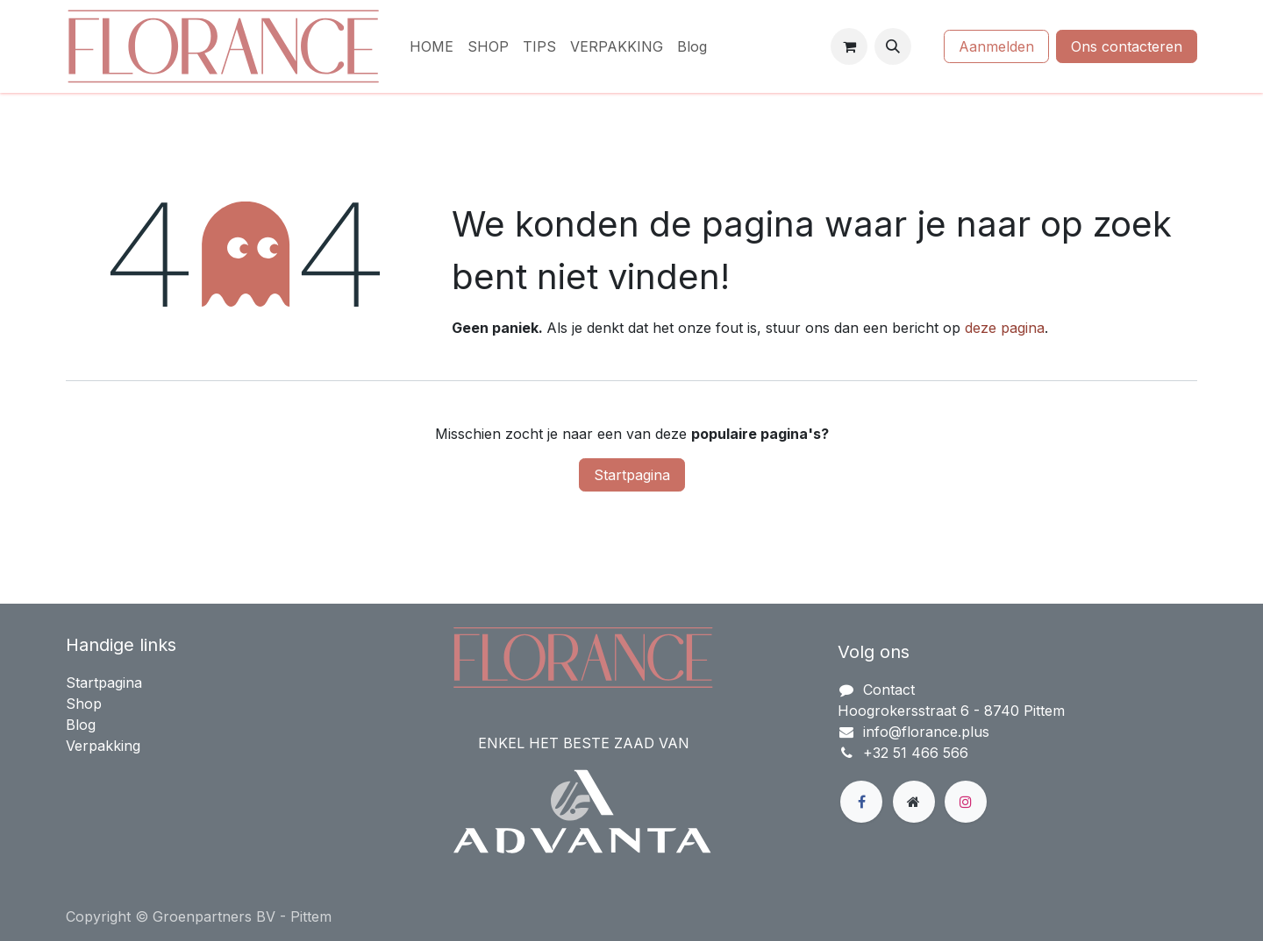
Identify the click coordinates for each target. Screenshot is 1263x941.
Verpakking (103, 745)
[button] (892, 46)
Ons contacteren (1126, 46)
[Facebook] (861, 802)
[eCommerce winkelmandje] (849, 46)
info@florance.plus (926, 731)
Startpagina (632, 475)
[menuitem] (431, 46)
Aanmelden (996, 46)
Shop (84, 703)
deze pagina (1005, 327)
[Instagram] (966, 802)
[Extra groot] (914, 802)
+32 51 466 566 (915, 752)
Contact (889, 689)
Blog (81, 724)
